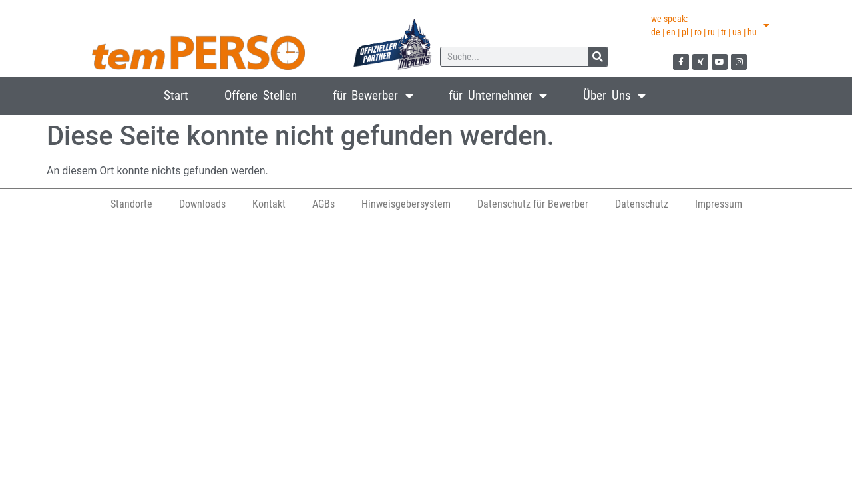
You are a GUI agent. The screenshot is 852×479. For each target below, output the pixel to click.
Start (176, 95)
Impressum (718, 204)
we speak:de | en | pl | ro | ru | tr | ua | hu (710, 25)
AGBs (323, 204)
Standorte (131, 204)
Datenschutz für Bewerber (532, 204)
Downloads (202, 204)
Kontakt (269, 204)
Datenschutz (641, 204)
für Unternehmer (498, 95)
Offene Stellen (260, 95)
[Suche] (598, 56)
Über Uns (614, 95)
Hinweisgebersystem (406, 204)
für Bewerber (373, 95)
